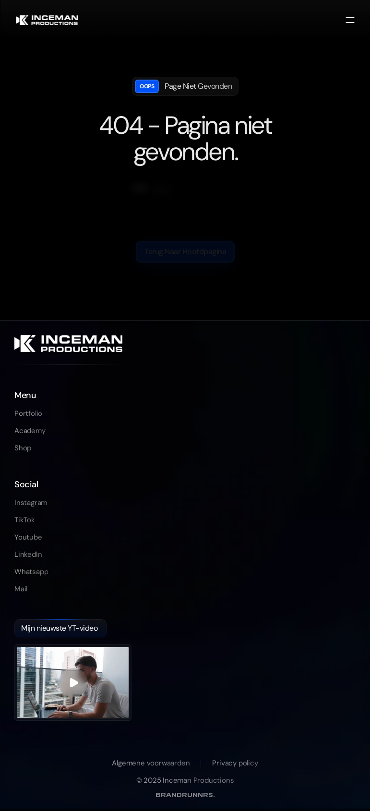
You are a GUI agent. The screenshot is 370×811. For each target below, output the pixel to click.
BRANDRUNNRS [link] (185, 795)
